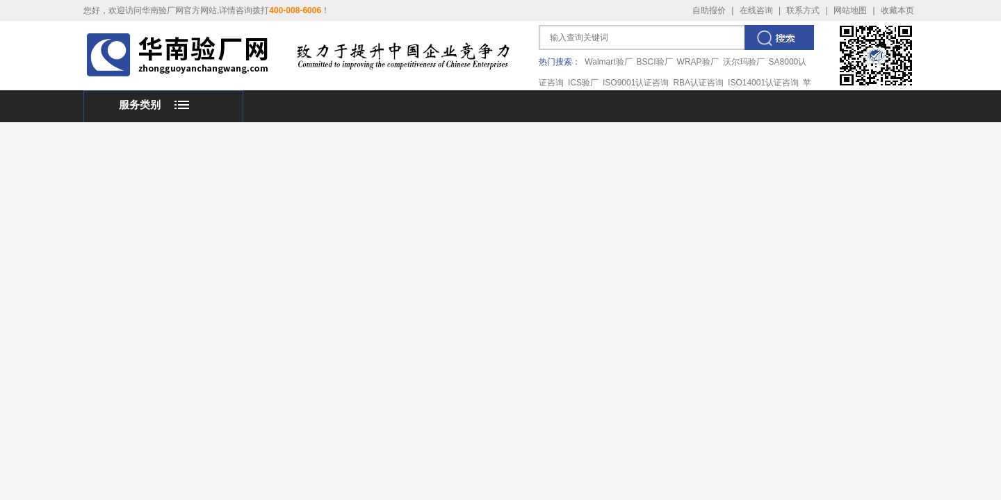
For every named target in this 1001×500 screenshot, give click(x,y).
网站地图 (850, 10)
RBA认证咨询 (698, 83)
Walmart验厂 (608, 62)
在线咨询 (756, 10)
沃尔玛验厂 (744, 62)
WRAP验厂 (698, 62)
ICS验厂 (583, 83)
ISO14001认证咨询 (763, 83)
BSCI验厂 (655, 62)
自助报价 (709, 10)
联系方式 (803, 10)
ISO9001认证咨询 (636, 83)
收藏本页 (897, 10)
